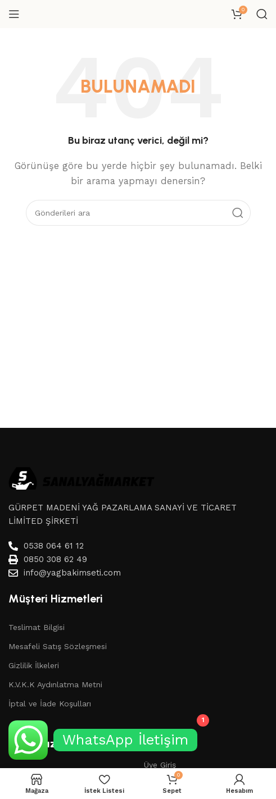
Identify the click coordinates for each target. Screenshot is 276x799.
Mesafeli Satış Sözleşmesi (57, 646)
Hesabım (161, 745)
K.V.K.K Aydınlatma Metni (55, 684)
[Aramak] (262, 14)
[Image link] (81, 477)
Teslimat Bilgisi (36, 627)
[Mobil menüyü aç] (14, 14)
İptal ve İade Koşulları (49, 703)
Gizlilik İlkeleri (33, 665)
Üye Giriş (160, 764)
